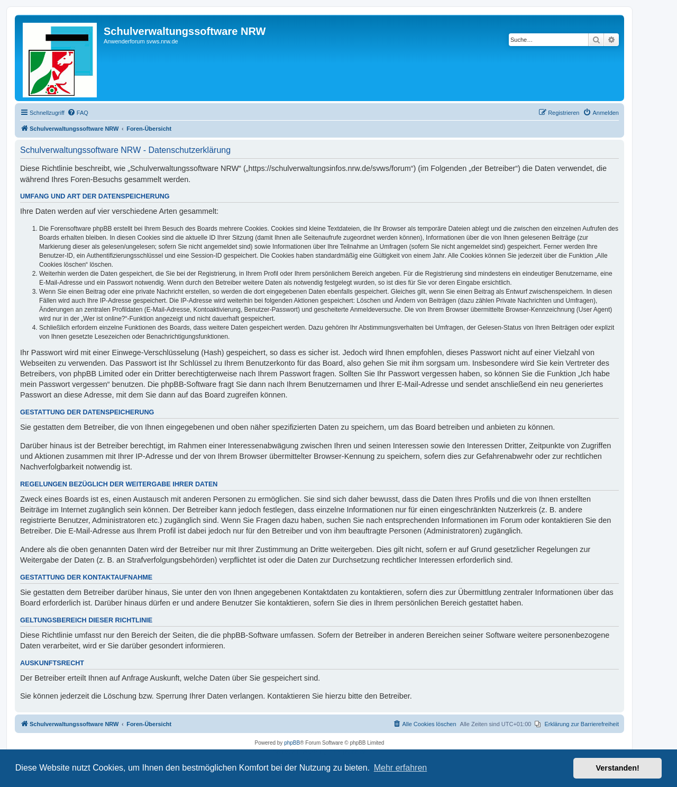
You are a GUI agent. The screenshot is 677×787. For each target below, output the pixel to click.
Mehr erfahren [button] (400, 767)
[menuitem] (77, 112)
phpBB (292, 743)
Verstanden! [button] (617, 768)
